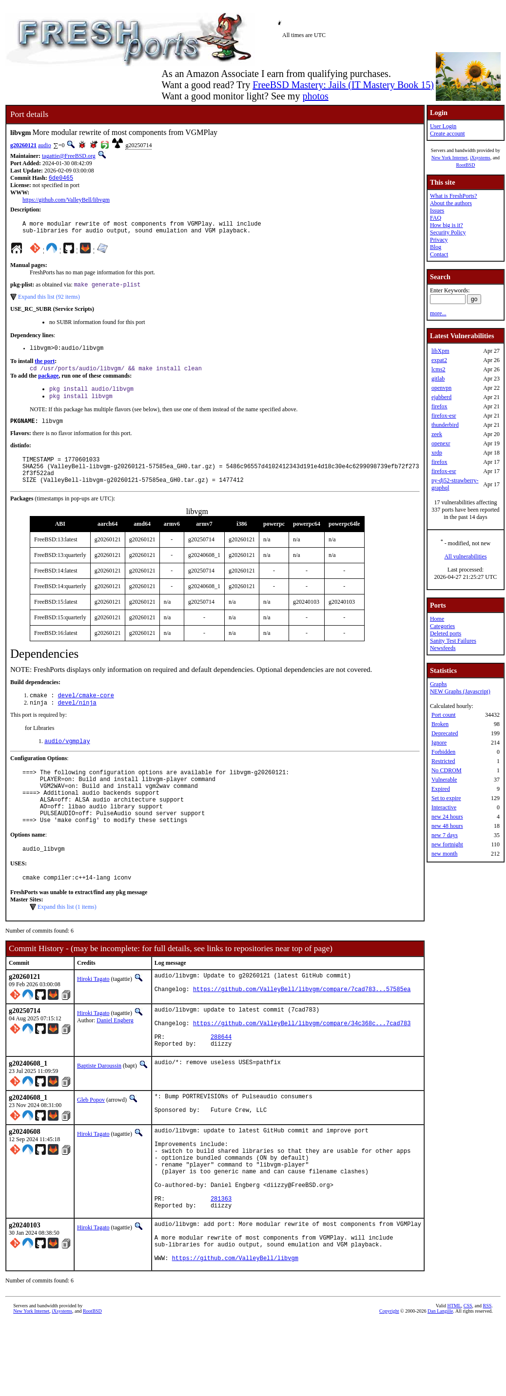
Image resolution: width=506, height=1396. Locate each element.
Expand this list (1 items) (67, 940)
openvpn (441, 387)
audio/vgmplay (67, 760)
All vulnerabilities (465, 556)
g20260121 (23, 145)
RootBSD (465, 165)
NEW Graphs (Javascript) (460, 691)
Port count (443, 714)
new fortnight (447, 844)
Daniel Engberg (115, 1056)
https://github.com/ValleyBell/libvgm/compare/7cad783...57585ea (301, 1027)
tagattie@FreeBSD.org (69, 156)
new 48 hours (447, 825)
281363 (221, 1262)
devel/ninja (77, 721)
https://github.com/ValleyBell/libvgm (66, 200)
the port (45, 367)
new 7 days (444, 835)
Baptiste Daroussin (99, 1111)
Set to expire (446, 798)
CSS (468, 1379)
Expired (440, 788)
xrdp (436, 452)
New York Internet (449, 157)
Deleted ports (445, 633)
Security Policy (448, 232)
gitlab (438, 378)
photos (315, 96)
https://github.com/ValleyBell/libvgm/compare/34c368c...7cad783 (301, 1064)
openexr (440, 443)
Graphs (438, 684)
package (48, 383)
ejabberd (441, 397)
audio (44, 145)
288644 (221, 1080)
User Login (443, 126)
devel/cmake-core (86, 712)
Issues (437, 210)
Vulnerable (444, 779)
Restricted (443, 761)
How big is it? (446, 225)
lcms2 (438, 369)
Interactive (443, 807)
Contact (439, 254)
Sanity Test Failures (453, 640)
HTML (454, 1379)
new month (444, 853)
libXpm (440, 350)
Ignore (439, 742)
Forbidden (443, 751)
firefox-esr (443, 415)
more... (438, 313)
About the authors (451, 203)
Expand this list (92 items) (49, 301)
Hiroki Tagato (93, 1013)
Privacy (439, 239)
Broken (439, 724)
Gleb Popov (91, 1145)
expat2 (439, 360)
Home (437, 618)
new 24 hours (447, 816)
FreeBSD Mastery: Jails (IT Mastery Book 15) (343, 84)
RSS (487, 1379)
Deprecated (444, 733)
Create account (447, 133)
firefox (439, 406)
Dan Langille (440, 1385)
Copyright (389, 1385)
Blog (435, 247)
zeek (436, 434)
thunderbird (445, 424)
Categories (442, 626)
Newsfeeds (443, 648)
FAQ (435, 217)
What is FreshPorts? (453, 195)
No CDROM (446, 770)
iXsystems (480, 157)
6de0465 (61, 178)
